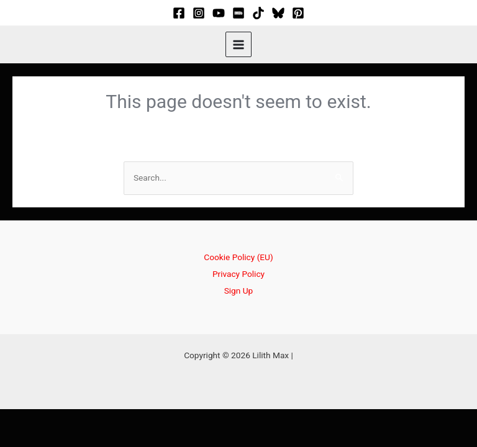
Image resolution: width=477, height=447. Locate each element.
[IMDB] (238, 13)
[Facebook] (179, 13)
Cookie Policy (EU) (238, 257)
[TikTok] (258, 13)
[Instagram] (199, 13)
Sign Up (238, 291)
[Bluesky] (278, 13)
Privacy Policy (238, 274)
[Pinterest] (298, 13)
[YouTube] (218, 13)
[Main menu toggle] (238, 44)
